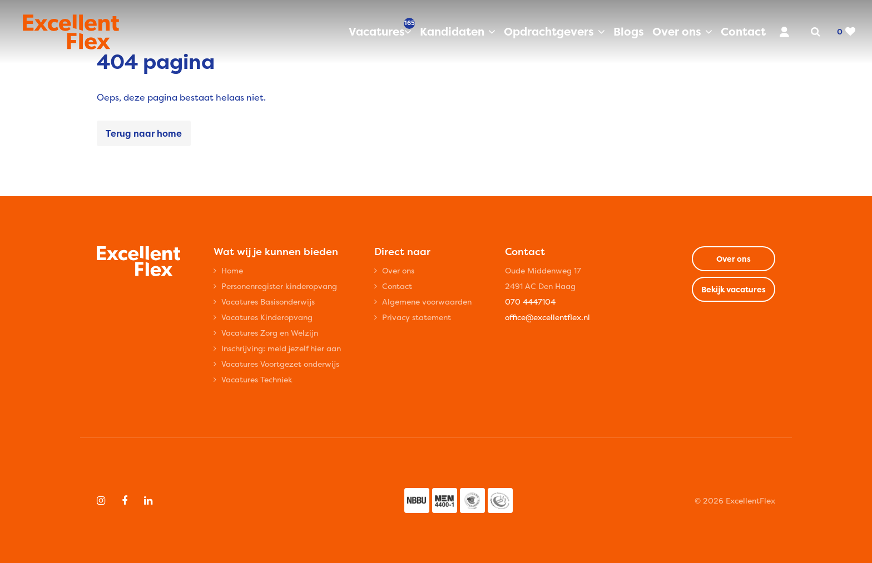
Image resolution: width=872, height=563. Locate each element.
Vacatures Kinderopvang (267, 317)
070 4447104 (530, 301)
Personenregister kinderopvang (279, 286)
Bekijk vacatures (733, 289)
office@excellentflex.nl (547, 317)
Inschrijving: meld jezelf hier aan (281, 348)
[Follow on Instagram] (101, 501)
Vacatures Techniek (257, 379)
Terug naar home (144, 133)
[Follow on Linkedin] (148, 501)
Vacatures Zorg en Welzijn (269, 332)
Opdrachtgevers (549, 31)
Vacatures (380, 31)
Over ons (676, 31)
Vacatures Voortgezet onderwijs (280, 363)
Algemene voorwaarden (427, 301)
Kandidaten (452, 31)
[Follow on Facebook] (124, 501)
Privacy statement (416, 317)
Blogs (628, 31)
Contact (743, 31)
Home (232, 270)
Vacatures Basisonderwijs (268, 301)
